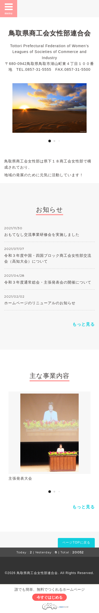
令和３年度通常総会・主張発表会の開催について (47, 282)
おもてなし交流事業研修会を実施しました (41, 234)
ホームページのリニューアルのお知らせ (40, 303)
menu (8, 8)
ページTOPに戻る (76, 542)
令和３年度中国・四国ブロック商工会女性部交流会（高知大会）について (47, 258)
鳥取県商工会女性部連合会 (49, 33)
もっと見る (83, 324)
